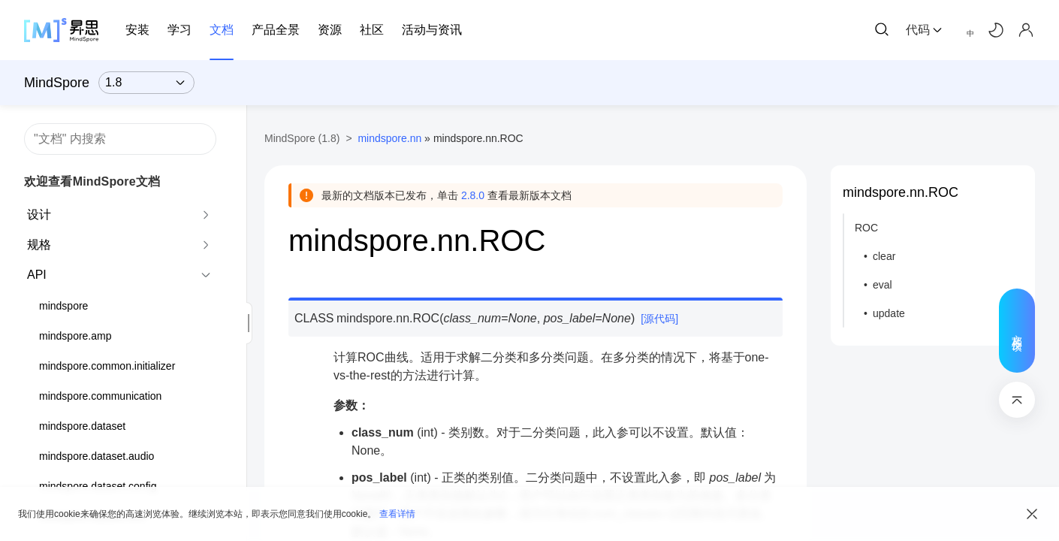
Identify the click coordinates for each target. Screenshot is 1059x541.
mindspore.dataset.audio (96, 456)
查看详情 (397, 514)
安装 (137, 29)
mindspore (63, 306)
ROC (866, 228)
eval (882, 285)
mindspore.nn (389, 138)
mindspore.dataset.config (97, 486)
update (889, 313)
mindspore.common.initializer (107, 366)
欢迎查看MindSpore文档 (92, 181)
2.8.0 (472, 195)
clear (884, 256)
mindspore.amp (75, 336)
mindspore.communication (100, 396)
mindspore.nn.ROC (900, 192)
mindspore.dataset (82, 426)
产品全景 (276, 29)
